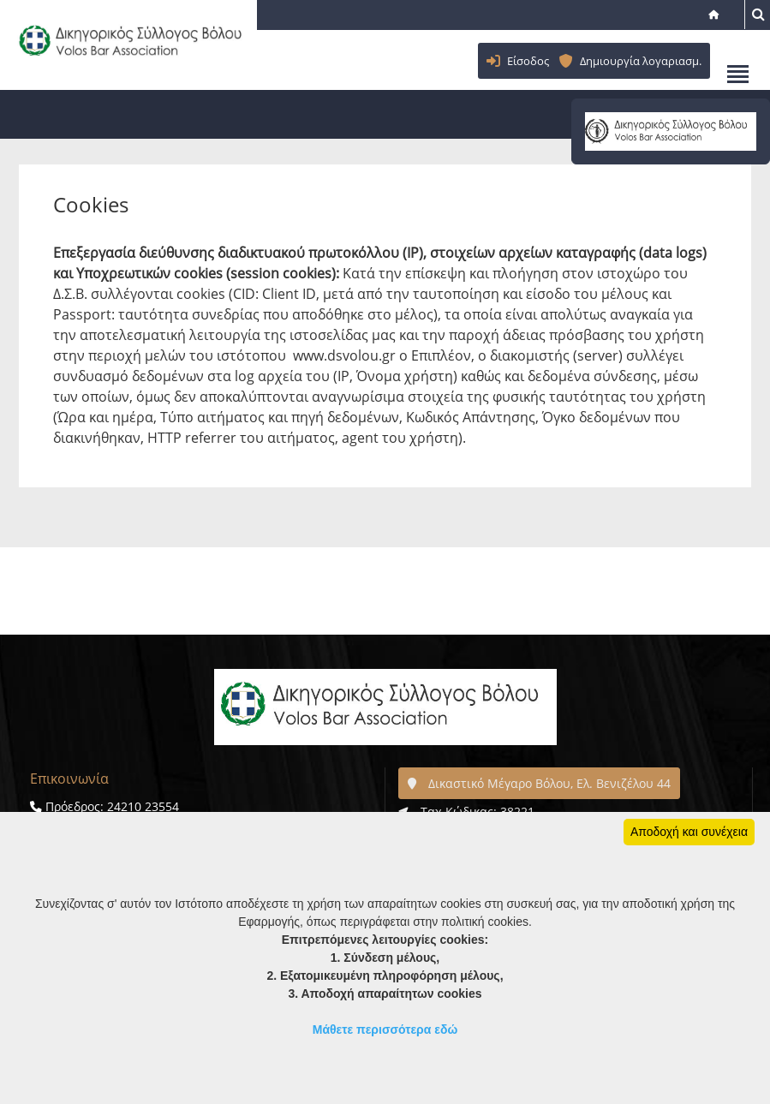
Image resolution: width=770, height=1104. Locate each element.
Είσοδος (528, 61)
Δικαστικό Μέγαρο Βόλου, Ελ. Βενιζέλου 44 (539, 783)
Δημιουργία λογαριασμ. (640, 61)
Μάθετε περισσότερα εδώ (385, 1029)
